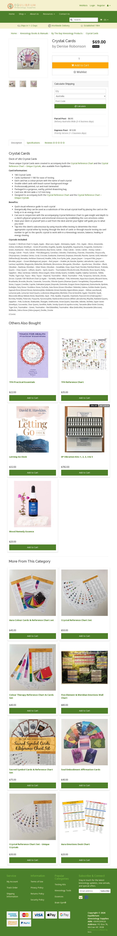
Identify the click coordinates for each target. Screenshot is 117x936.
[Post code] (80, 101)
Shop (22, 14)
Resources (49, 14)
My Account (12, 881)
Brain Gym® (60, 902)
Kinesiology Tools (63, 890)
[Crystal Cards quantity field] (80, 59)
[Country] (80, 96)
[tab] (17, 143)
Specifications (33, 142)
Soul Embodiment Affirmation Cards (80, 769)
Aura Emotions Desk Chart (75, 844)
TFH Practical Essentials (22, 382)
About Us (34, 14)
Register (101, 5)
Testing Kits (60, 884)
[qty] (80, 91)
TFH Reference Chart (72, 382)
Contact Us (64, 14)
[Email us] (81, 897)
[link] (86, 897)
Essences (59, 896)
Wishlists (83, 5)
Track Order (12, 887)
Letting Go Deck (18, 456)
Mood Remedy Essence (21, 531)
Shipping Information (12, 895)
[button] (80, 72)
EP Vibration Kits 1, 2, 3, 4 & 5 (77, 456)
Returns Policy (37, 893)
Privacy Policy (37, 887)
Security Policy (37, 899)
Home (12, 14)
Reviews (55, 142)
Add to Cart (80, 65)
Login (92, 5)
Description (16, 142)
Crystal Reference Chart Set (76, 620)
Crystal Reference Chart (82, 163)
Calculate (80, 106)
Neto (89, 932)
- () (104, 19)
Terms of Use (37, 881)
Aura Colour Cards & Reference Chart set (31, 620)
